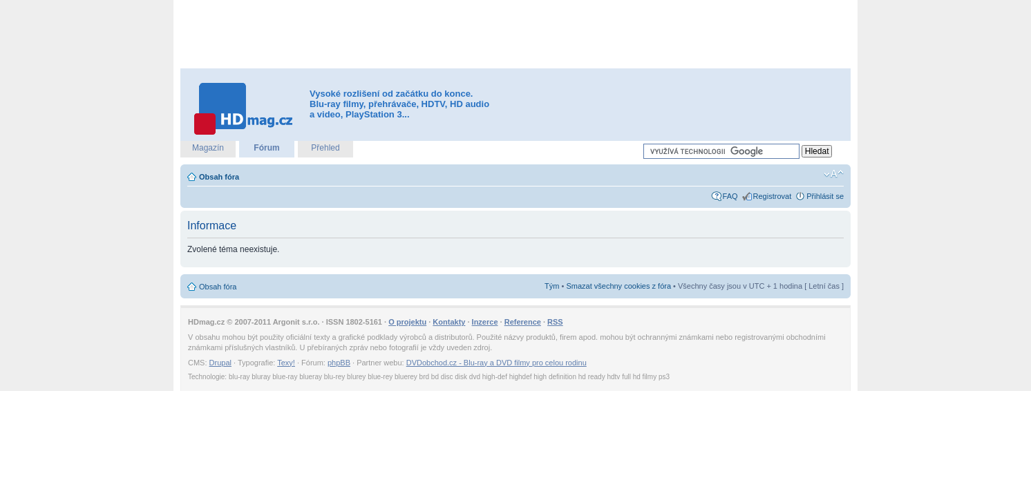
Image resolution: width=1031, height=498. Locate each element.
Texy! (286, 362)
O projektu (407, 322)
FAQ (730, 196)
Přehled (325, 148)
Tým (552, 286)
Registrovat (772, 196)
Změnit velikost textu (834, 174)
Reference (522, 322)
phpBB (339, 362)
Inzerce (485, 322)
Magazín (208, 148)
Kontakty (449, 322)
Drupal (220, 362)
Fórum (266, 148)
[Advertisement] (515, 34)
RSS (555, 322)
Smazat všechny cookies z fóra (618, 286)
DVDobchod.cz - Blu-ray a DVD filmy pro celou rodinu (496, 362)
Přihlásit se (825, 196)
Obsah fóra (219, 177)
